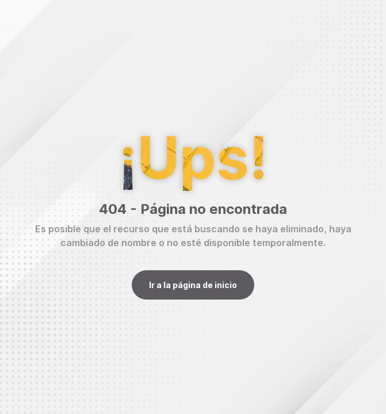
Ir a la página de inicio (193, 285)
